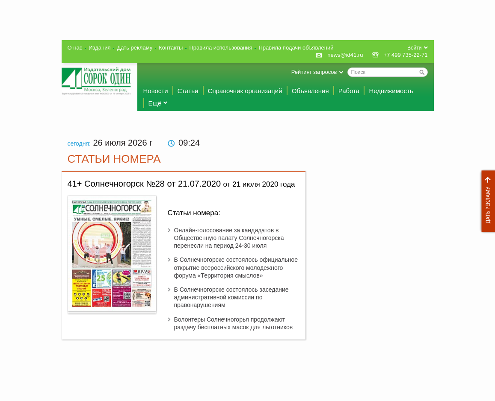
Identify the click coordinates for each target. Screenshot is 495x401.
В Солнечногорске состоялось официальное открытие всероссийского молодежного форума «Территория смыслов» (236, 267)
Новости (155, 90)
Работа (349, 90)
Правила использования (220, 47)
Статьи (188, 90)
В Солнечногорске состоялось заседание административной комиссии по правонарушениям (231, 297)
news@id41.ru (345, 55)
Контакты (171, 47)
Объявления (310, 90)
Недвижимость (391, 90)
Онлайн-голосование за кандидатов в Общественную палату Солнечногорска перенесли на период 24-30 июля (229, 238)
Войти (414, 48)
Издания (99, 47)
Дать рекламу (486, 201)
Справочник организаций (245, 90)
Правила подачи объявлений (295, 47)
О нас (75, 47)
